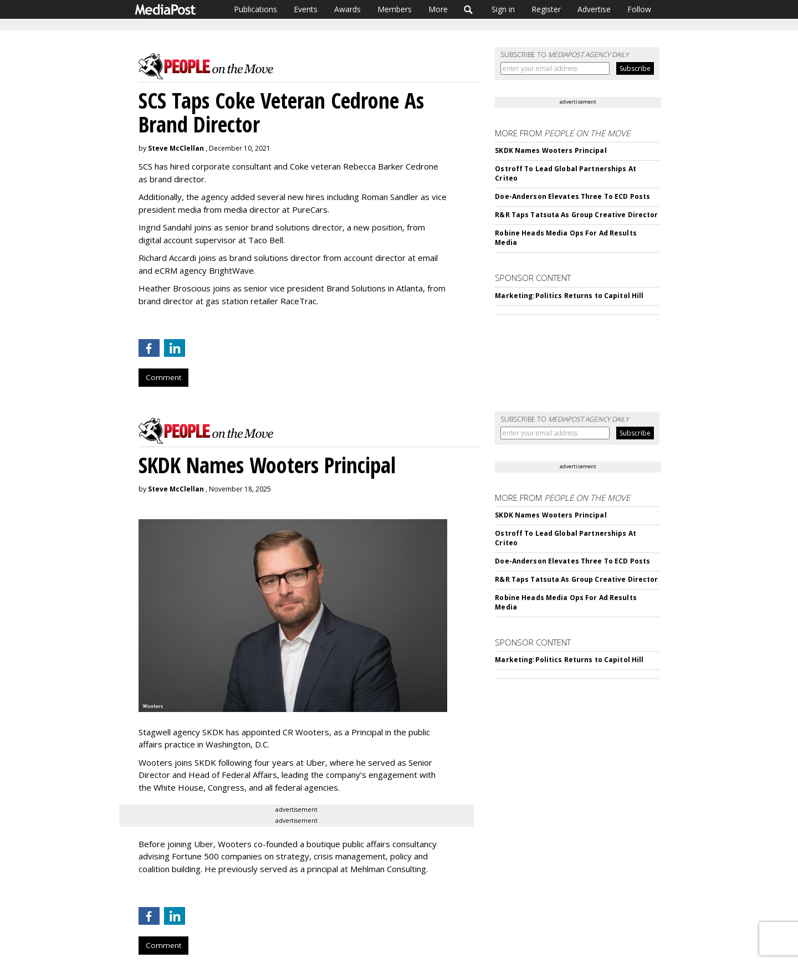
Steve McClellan (176, 148)
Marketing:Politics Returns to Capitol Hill (569, 295)
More (438, 9)
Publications (255, 9)
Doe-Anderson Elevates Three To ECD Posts (572, 196)
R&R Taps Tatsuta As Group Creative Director (576, 214)
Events (306, 9)
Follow (639, 9)
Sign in (503, 9)
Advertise (594, 9)
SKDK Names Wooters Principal (550, 150)
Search (468, 9)
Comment (163, 377)
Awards (347, 9)
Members (394, 9)
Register (546, 9)
